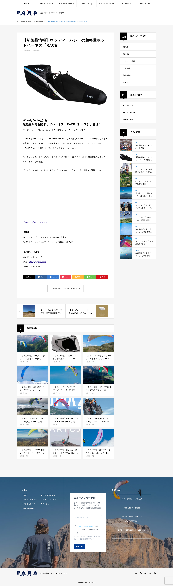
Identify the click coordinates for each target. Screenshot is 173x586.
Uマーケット (126, 4)
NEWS (125, 47)
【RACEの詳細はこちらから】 (36, 222)
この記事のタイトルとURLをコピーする (65, 288)
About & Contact (146, 4)
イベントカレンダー (106, 4)
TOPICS (126, 54)
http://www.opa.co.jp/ (37, 262)
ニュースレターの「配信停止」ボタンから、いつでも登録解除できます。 (87, 538)
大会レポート (128, 68)
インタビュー (128, 105)
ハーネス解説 (128, 120)
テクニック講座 (129, 61)
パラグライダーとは (66, 4)
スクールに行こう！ (86, 4)
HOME (26, 4)
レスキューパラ (129, 112)
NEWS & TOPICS (46, 4)
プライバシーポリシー (85, 526)
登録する (79, 546)
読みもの (126, 82)
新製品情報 (36, 50)
